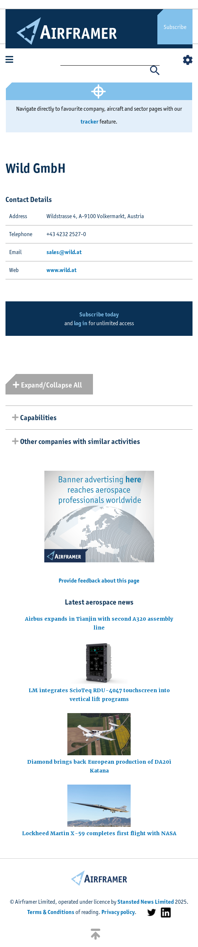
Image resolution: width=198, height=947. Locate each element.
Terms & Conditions (50, 912)
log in (80, 323)
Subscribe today (99, 314)
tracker (89, 121)
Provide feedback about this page (99, 580)
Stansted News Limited (145, 901)
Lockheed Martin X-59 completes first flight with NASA (99, 833)
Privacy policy (118, 912)
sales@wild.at (64, 252)
